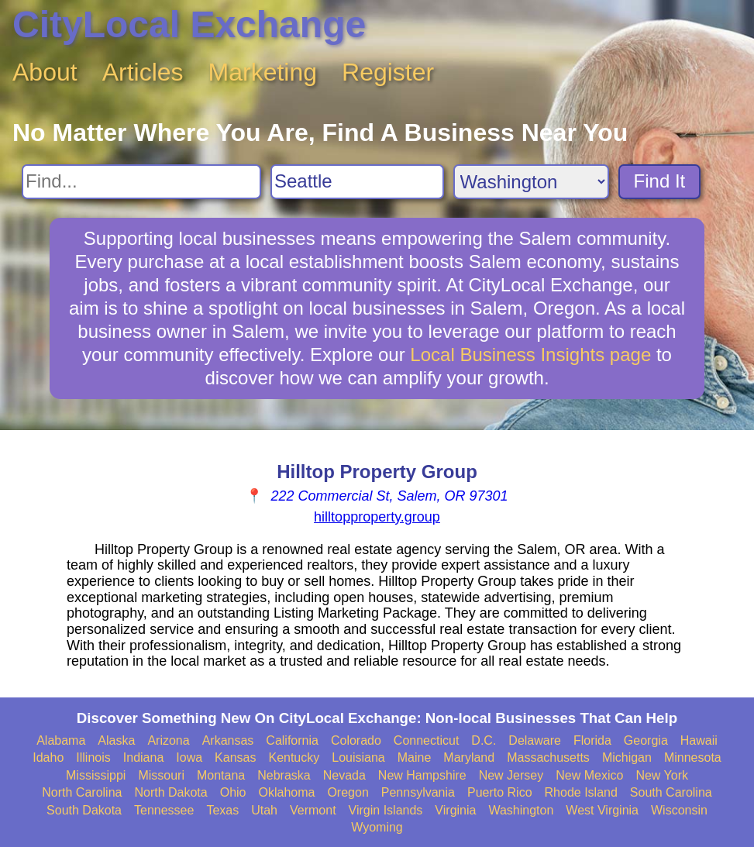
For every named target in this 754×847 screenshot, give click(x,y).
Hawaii (699, 740)
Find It (660, 180)
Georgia (646, 740)
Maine (415, 757)
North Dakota (170, 792)
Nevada (344, 775)
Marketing (263, 72)
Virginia (455, 810)
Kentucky (293, 757)
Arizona (168, 740)
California (292, 740)
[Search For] (141, 181)
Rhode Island (581, 792)
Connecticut (427, 740)
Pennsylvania (418, 792)
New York (661, 775)
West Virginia (602, 810)
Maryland (468, 757)
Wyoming (377, 827)
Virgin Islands (386, 810)
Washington (520, 810)
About (44, 72)
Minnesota (692, 757)
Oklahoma (287, 792)
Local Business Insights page (530, 354)
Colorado (356, 740)
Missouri (161, 775)
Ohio (233, 792)
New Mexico (589, 775)
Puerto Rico (499, 792)
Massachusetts (548, 757)
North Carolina (82, 792)
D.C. (483, 740)
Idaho (48, 757)
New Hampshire (422, 775)
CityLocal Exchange (189, 24)
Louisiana (358, 757)
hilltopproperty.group (377, 517)
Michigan (627, 757)
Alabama (60, 740)
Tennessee (164, 810)
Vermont (313, 810)
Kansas (235, 757)
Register (388, 72)
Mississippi (96, 775)
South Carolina (671, 792)
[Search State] (531, 181)
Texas (222, 810)
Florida (592, 740)
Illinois (93, 757)
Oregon (347, 792)
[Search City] (357, 181)
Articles (143, 72)
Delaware (534, 740)
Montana (221, 775)
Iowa (189, 757)
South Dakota (84, 810)
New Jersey (511, 775)
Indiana (143, 757)
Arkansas (228, 740)
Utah (264, 810)
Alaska (116, 740)
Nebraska (283, 775)
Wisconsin (679, 810)
